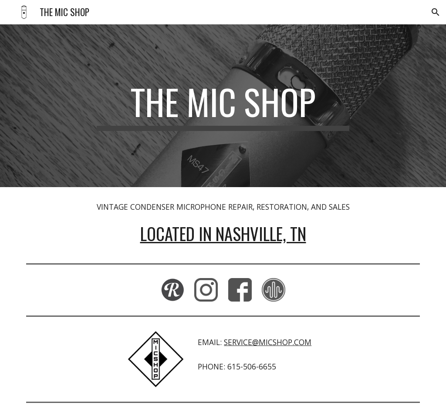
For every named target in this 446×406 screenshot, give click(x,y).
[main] (222, 105)
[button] (435, 12)
